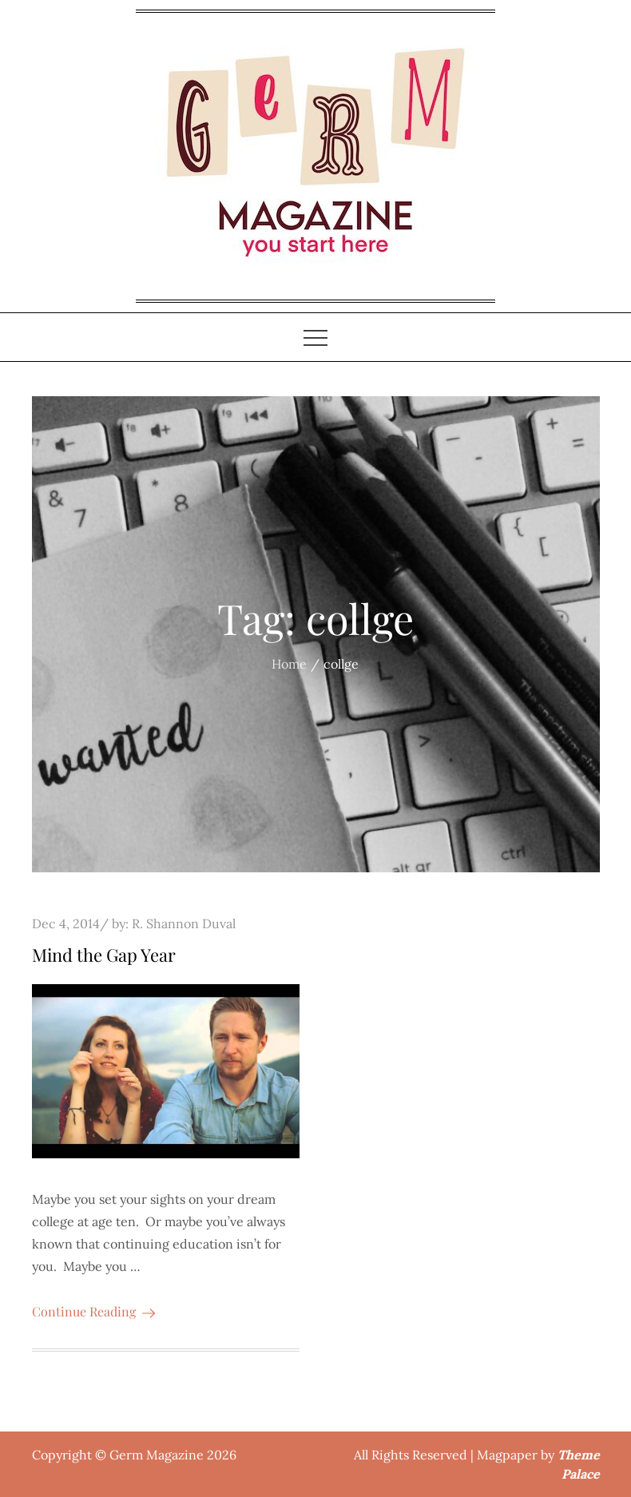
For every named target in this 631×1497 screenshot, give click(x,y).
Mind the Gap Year (104, 955)
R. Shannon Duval (184, 923)
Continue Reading (93, 1311)
